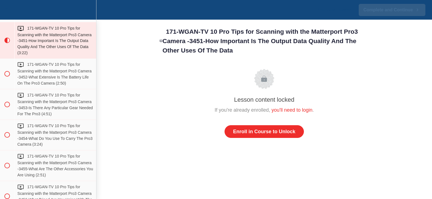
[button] (7, 10)
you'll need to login (292, 110)
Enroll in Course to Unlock (264, 131)
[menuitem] (89, 10)
